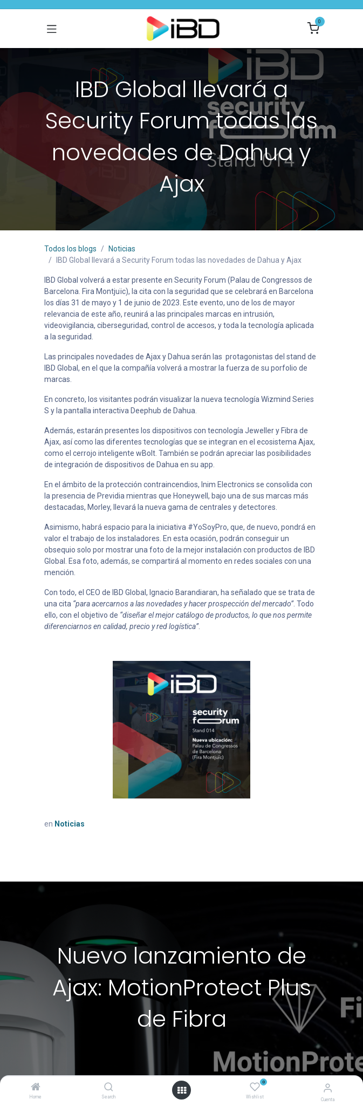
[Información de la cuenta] (328, 1088)
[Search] (109, 1087)
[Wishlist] (254, 1087)
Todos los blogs (70, 248)
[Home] (35, 1087)
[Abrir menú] (181, 1090)
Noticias (121, 248)
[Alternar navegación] (51, 28)
